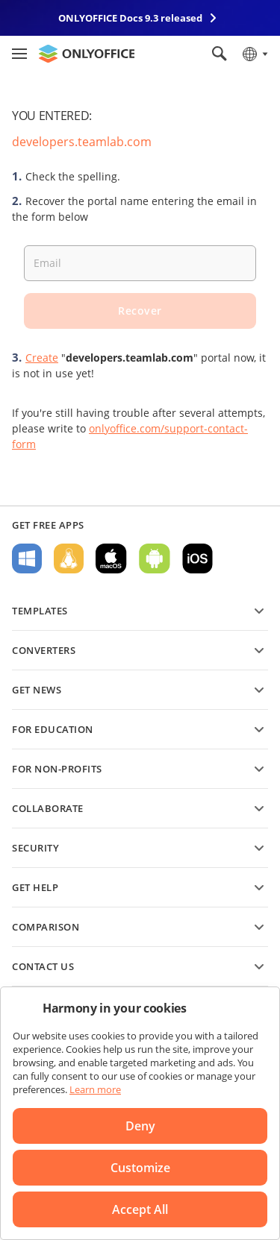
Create (41, 357)
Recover (140, 310)
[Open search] (219, 54)
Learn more (95, 1089)
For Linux (69, 558)
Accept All (140, 1209)
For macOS (111, 558)
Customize (140, 1167)
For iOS (197, 558)
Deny (140, 1126)
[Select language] (254, 54)
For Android (154, 558)
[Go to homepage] (86, 54)
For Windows (27, 558)
